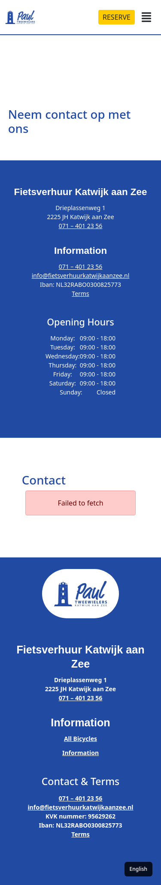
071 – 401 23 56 (81, 226)
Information (80, 753)
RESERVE (117, 17)
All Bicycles (80, 738)
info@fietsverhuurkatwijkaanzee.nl (81, 275)
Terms (80, 293)
